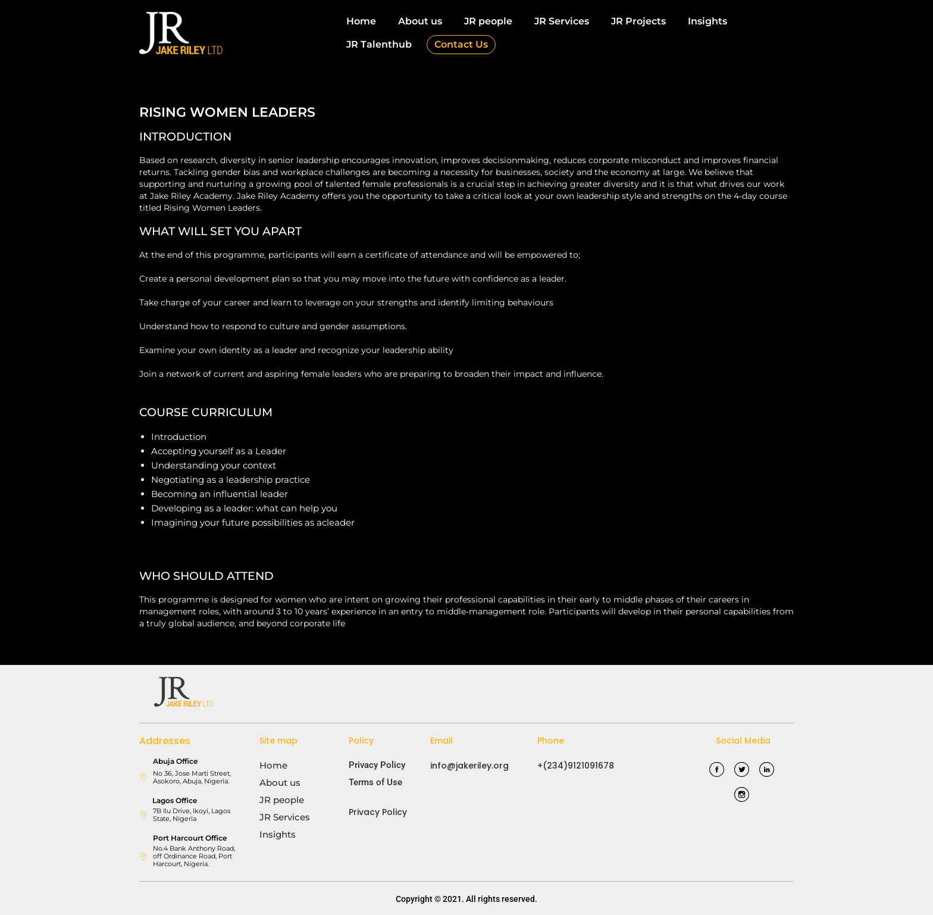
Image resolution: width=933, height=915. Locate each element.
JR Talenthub (379, 44)
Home (361, 21)
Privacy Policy (377, 765)
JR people (488, 21)
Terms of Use (375, 782)
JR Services (561, 21)
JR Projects (638, 21)
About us (420, 21)
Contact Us (461, 44)
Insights (707, 21)
